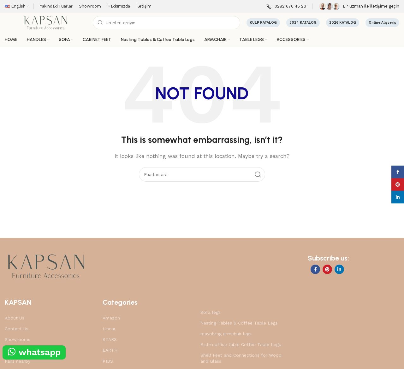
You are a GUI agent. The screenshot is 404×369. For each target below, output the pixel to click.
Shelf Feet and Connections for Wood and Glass (241, 358)
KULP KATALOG (263, 22)
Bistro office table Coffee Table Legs (240, 344)
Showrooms (17, 339)
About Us (14, 317)
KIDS (108, 361)
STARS (110, 339)
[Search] (166, 22)
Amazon (111, 317)
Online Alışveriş (382, 22)
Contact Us (16, 328)
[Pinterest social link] (327, 269)
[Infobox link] (286, 6)
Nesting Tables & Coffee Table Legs (239, 322)
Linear (109, 328)
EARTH (110, 350)
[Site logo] (45, 22)
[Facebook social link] (315, 269)
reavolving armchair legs (226, 333)
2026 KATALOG (342, 22)
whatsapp (34, 352)
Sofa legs (210, 312)
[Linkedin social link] (339, 269)
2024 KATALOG (303, 22)
